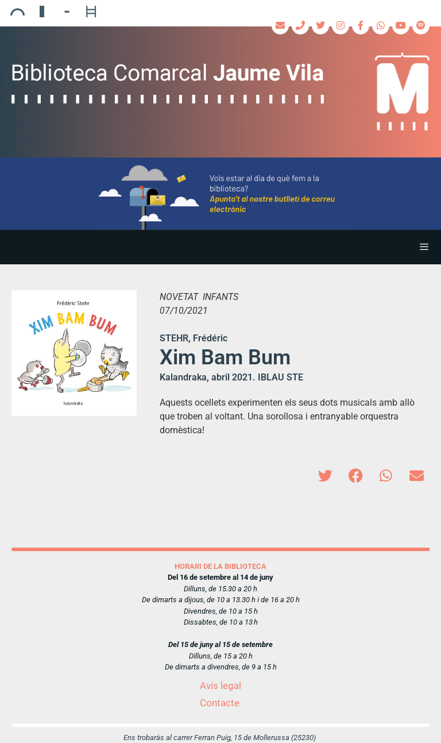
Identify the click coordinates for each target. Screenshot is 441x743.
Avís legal (220, 685)
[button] (220, 193)
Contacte (219, 703)
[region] (220, 193)
